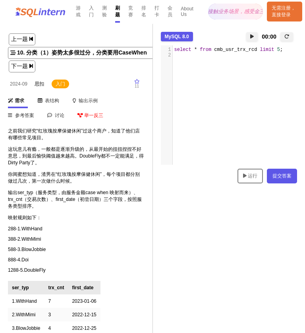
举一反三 (90, 115)
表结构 (49, 100)
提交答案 (281, 176)
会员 (170, 11)
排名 (143, 11)
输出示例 (85, 100)
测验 (104, 11)
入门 (91, 11)
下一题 (22, 66)
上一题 (22, 39)
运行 (250, 176)
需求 (16, 100)
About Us (187, 11)
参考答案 (21, 115)
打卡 (156, 11)
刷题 (117, 11)
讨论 (55, 115)
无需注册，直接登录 (283, 11)
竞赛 (130, 11)
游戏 (78, 11)
